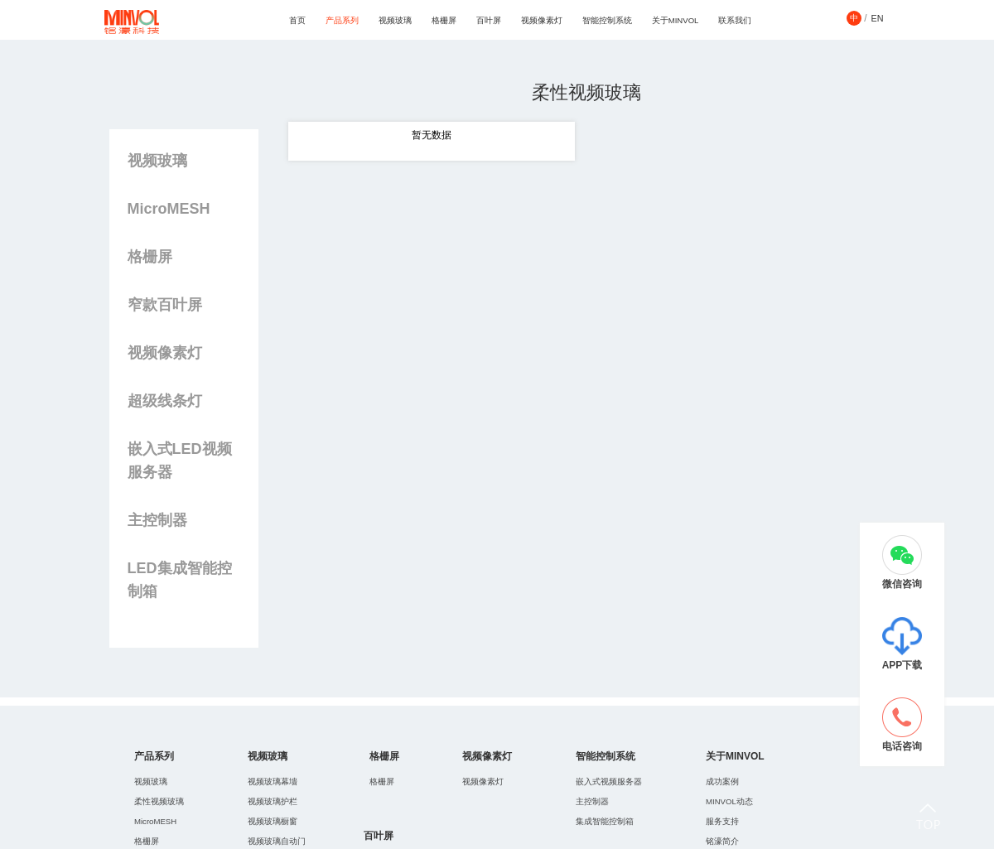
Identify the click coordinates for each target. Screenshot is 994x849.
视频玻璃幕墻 (272, 781)
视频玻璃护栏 (272, 801)
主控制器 (157, 520)
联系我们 (734, 20)
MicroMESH (169, 208)
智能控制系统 (607, 20)
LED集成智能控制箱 (180, 580)
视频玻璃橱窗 (272, 821)
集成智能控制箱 (605, 821)
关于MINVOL (675, 20)
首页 (297, 20)
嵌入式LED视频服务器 (180, 460)
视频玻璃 (395, 20)
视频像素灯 (541, 20)
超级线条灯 (165, 401)
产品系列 (342, 20)
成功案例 (722, 781)
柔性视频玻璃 (159, 801)
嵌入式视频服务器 (609, 781)
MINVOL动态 (729, 801)
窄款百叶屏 (165, 305)
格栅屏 (444, 20)
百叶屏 (488, 20)
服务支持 (722, 821)
